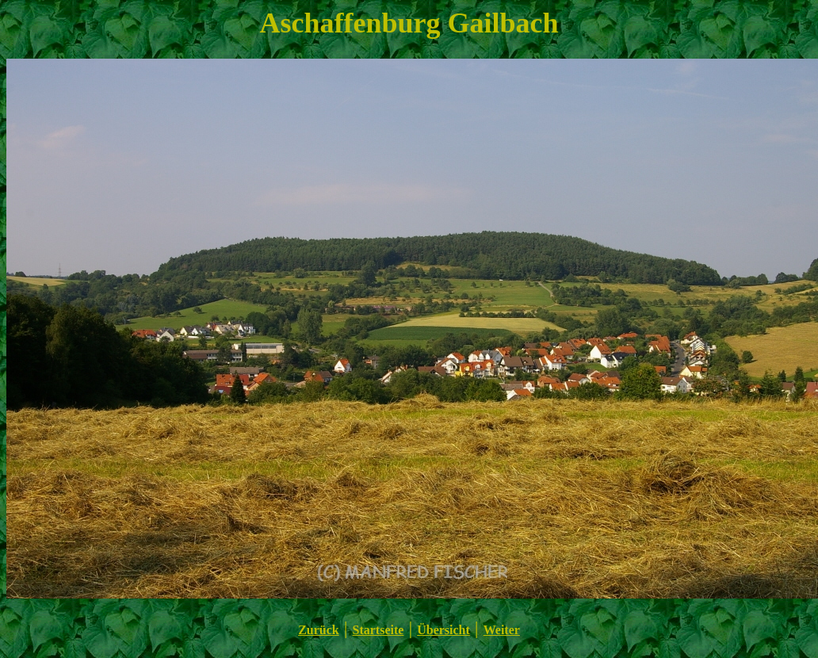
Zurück (318, 630)
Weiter (502, 630)
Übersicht (443, 630)
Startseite (378, 630)
